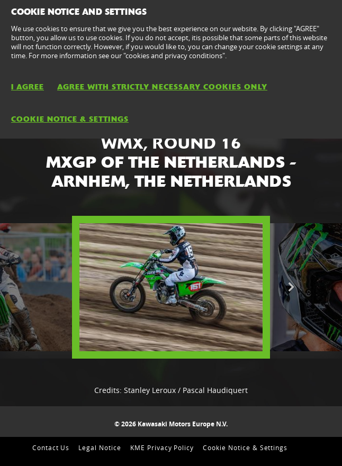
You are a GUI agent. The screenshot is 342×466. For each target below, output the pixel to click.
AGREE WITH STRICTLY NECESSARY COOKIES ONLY (162, 87)
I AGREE (27, 87)
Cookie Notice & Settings (245, 447)
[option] (171, 287)
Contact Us (51, 447)
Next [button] (291, 287)
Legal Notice (99, 447)
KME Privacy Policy (162, 447)
